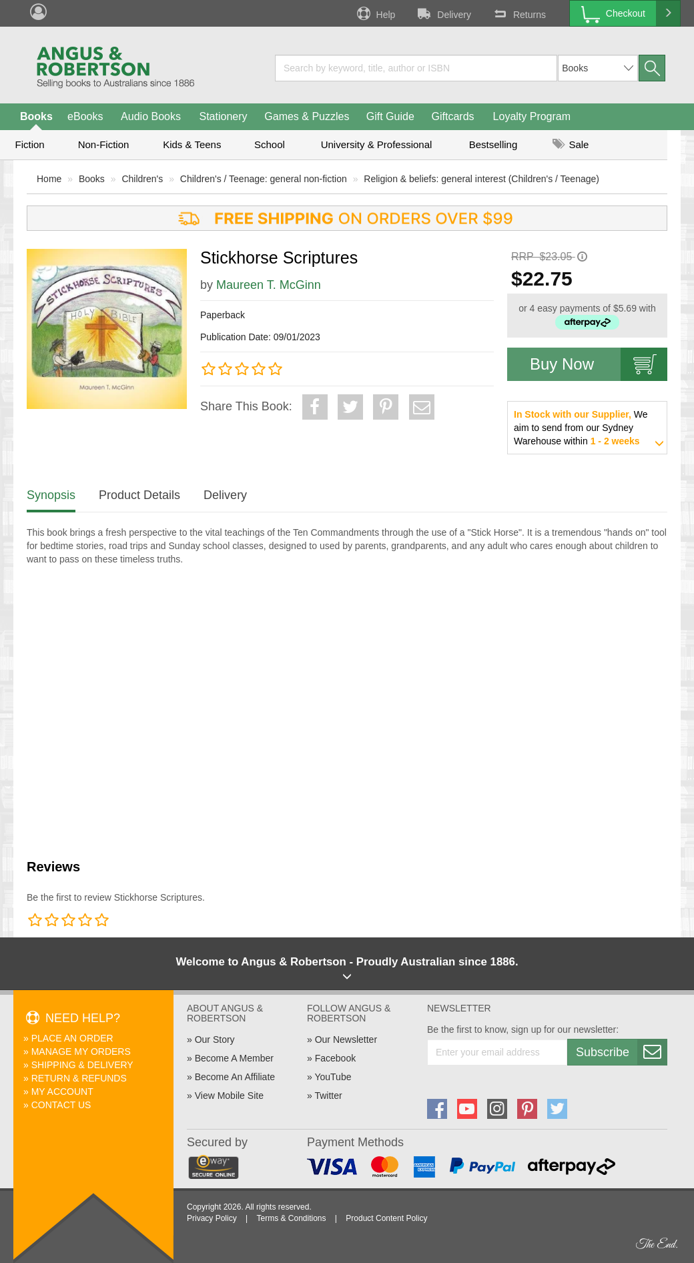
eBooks (85, 116)
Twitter (328, 1095)
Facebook (335, 1058)
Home (49, 178)
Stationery (223, 116)
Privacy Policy (212, 1218)
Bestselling (493, 144)
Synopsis (51, 495)
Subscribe (621, 1052)
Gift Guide (390, 116)
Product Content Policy (386, 1218)
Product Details (139, 495)
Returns (518, 13)
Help (375, 13)
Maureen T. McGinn (268, 285)
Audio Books (151, 116)
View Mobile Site (229, 1095)
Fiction (29, 144)
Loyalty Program (532, 116)
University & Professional (376, 144)
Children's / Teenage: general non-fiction (263, 178)
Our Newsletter (346, 1039)
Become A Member (234, 1058)
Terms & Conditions (291, 1218)
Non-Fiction (103, 144)
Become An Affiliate (235, 1077)
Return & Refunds (79, 1078)
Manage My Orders (81, 1051)
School (269, 144)
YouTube (332, 1077)
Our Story (215, 1039)
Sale (571, 144)
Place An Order (72, 1038)
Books (36, 116)
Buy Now (598, 364)
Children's (142, 178)
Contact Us (61, 1105)
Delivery (443, 13)
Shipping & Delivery (82, 1065)
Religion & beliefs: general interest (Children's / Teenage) (481, 178)
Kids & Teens (192, 144)
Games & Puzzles (306, 116)
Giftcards (453, 116)
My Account (62, 1091)
